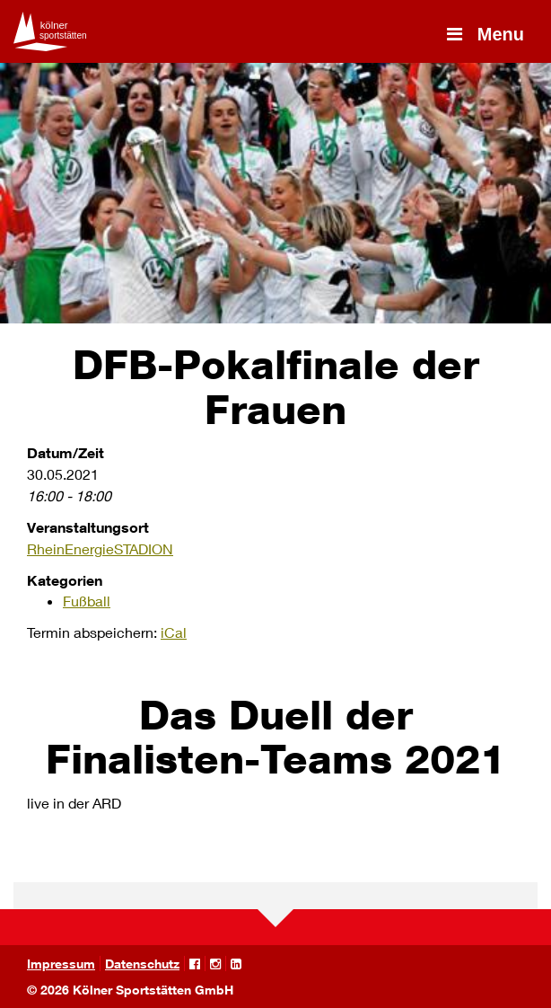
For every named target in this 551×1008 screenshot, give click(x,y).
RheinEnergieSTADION (100, 548)
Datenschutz (142, 963)
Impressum (61, 963)
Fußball (86, 600)
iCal (174, 632)
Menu (483, 34)
